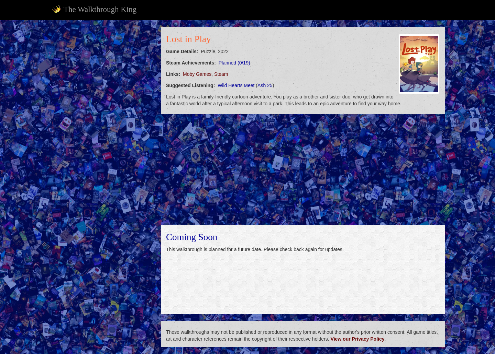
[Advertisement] (101, 130)
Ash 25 (265, 85)
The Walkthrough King (94, 9)
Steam (221, 74)
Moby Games (197, 74)
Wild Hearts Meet (236, 85)
